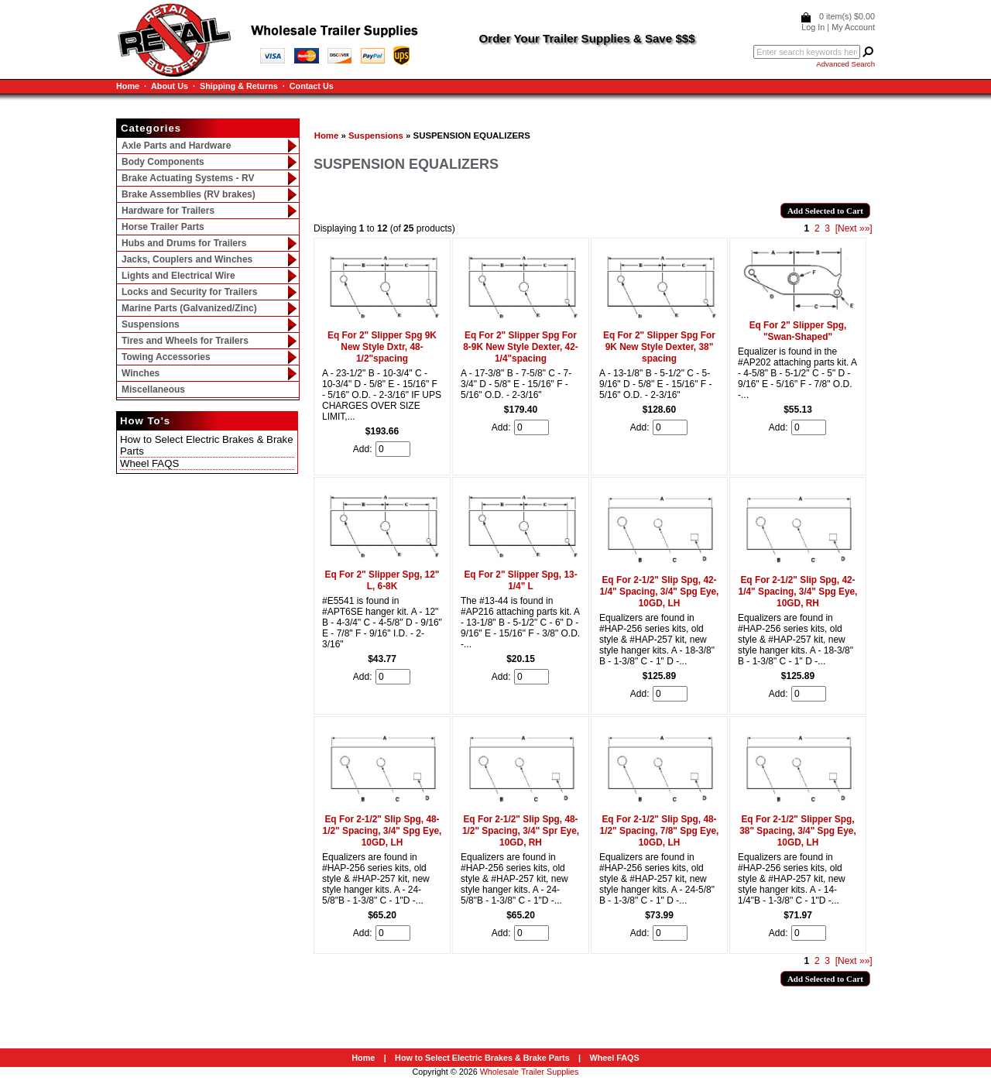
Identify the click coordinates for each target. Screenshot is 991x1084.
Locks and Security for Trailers (189, 291)
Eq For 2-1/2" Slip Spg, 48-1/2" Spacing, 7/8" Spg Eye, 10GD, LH (659, 831)
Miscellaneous (153, 389)
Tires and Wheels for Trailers (185, 340)
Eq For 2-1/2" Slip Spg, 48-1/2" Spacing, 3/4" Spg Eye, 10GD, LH (382, 831)
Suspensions (375, 135)
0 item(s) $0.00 (847, 16)
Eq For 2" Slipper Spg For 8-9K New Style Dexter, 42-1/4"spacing (520, 347)
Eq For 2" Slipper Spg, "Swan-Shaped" (798, 331)
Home (127, 86)
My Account (853, 27)
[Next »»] (854, 228)
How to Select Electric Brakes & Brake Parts (482, 1057)
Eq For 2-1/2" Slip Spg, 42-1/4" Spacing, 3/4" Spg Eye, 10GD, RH (798, 592)
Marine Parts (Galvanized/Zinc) (189, 308)
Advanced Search (845, 64)
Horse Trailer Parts (163, 226)
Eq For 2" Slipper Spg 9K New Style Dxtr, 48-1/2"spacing (382, 347)
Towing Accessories (166, 357)
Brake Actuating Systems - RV (188, 178)
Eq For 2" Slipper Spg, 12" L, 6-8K (382, 580)
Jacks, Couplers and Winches (187, 259)
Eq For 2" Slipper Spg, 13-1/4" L (520, 580)
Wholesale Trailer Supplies (529, 1071)
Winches (140, 373)
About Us (169, 86)
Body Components (163, 161)
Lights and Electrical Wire (178, 275)
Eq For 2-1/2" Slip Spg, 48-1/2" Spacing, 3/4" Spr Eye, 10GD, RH (520, 831)
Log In (813, 27)
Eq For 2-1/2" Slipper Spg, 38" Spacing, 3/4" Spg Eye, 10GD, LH (797, 831)
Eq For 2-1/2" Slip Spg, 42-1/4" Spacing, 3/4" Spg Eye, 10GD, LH (659, 592)
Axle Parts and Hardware (176, 145)
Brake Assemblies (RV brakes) (188, 194)
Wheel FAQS (149, 463)
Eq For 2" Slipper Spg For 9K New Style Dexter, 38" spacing (659, 347)
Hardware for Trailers (168, 210)
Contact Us (312, 86)
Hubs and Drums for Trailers (184, 243)
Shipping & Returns (239, 86)
